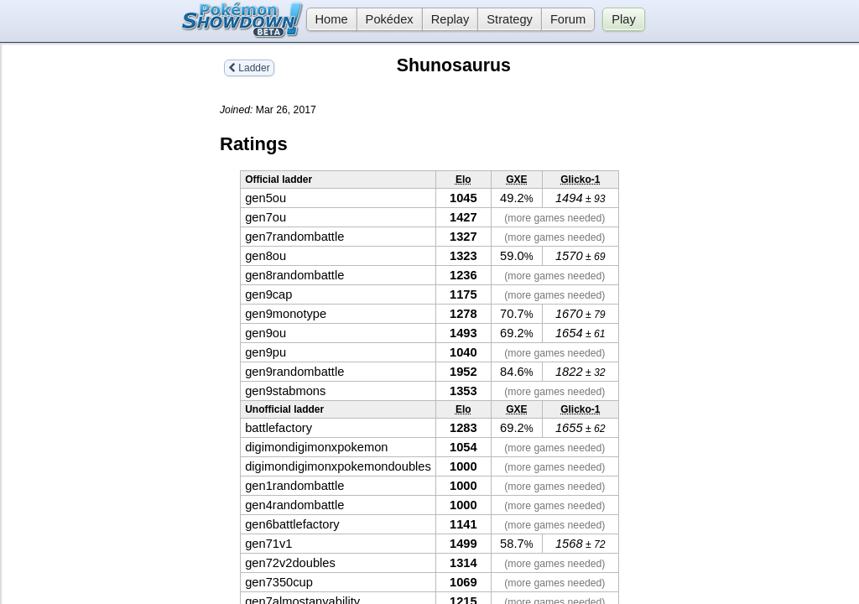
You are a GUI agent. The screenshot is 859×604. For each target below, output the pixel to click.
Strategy (510, 19)
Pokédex (390, 19)
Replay (450, 19)
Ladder (249, 68)
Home (327, 19)
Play (624, 19)
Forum (568, 19)
